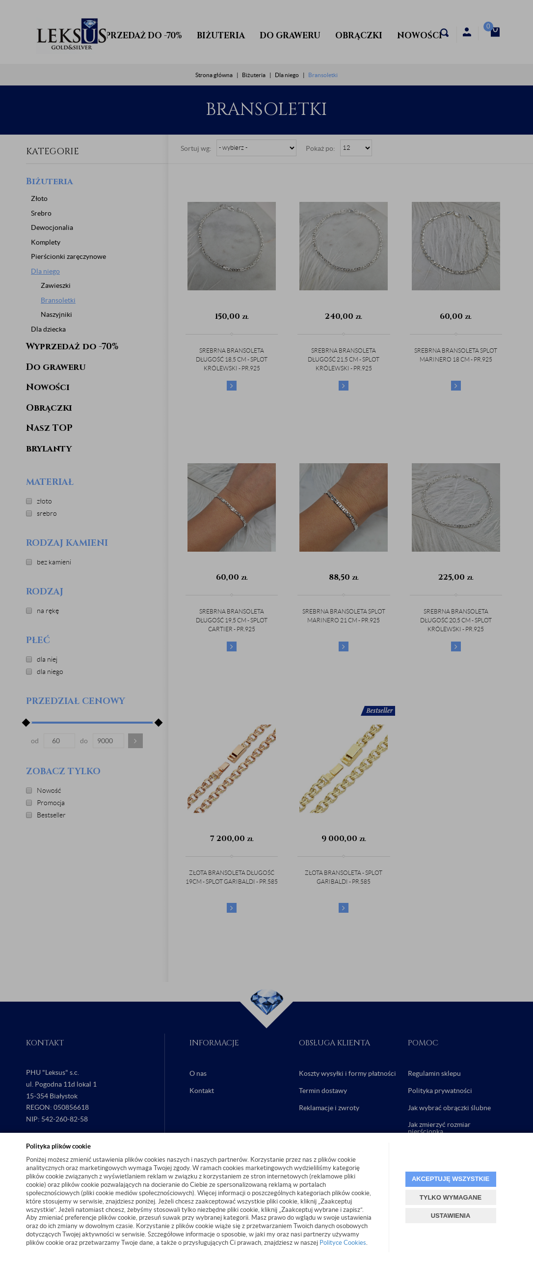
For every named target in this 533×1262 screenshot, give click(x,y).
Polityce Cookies (343, 1242)
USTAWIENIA (451, 1215)
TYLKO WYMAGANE (450, 1197)
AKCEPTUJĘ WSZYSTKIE (450, 1178)
